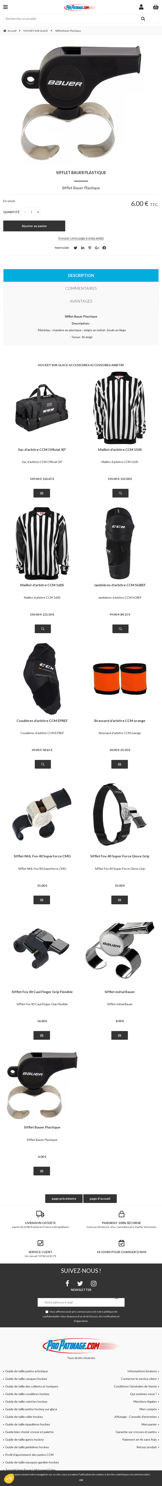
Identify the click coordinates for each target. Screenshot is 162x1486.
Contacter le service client (139, 1379)
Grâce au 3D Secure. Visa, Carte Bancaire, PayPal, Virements (122, 1220)
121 (48, 614)
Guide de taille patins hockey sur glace (31, 1409)
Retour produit (147, 1447)
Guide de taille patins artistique (26, 1371)
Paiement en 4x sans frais (139, 1439)
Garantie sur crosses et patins (136, 1432)
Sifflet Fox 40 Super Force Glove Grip (119, 856)
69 (37, 750)
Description (81, 275)
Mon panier (149, 1424)
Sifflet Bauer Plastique (81, 172)
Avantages (81, 301)
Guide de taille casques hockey (26, 1379)
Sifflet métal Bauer (120, 992)
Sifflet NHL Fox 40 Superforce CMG (42, 856)
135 (114, 479)
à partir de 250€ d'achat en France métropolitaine (40, 1220)
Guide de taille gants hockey (24, 1439)
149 (36, 479)
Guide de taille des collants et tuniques (31, 1386)
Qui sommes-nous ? (143, 1394)
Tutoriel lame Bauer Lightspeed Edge (30, 1470)
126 (48, 479)
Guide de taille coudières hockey (27, 1394)
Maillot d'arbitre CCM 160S (42, 585)
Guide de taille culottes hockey (26, 1401)
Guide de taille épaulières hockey (27, 1424)
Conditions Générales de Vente (135, 1386)
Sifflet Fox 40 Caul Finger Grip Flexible (42, 992)
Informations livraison (142, 1371)
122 (126, 479)
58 (47, 750)
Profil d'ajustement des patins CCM (29, 1454)
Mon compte (148, 1409)
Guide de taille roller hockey (24, 1416)
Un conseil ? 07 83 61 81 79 (40, 1249)
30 (115, 750)
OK (81, 1480)
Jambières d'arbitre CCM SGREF (120, 585)
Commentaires (81, 288)
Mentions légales (145, 1401)
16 (42, 1021)
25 (125, 750)
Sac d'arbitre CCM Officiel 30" (42, 449)
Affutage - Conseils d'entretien (135, 1416)
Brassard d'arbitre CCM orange (119, 721)
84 (125, 614)
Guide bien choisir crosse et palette (29, 1432)
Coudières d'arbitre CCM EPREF (42, 721)
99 (115, 614)
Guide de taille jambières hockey (27, 1447)
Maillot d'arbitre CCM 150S (120, 449)
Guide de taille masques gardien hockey (32, 1462)
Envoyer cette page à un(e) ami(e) (81, 238)
